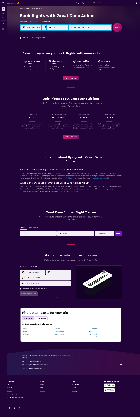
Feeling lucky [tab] (43, 318)
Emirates (93, 331)
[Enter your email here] (49, 283)
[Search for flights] (3, 9)
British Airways (94, 334)
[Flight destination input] (64, 27)
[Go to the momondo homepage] (13, 3)
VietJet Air (61, 337)
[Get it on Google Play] (112, 385)
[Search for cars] (3, 18)
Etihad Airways (62, 331)
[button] (3, 3)
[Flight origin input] (37, 27)
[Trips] (3, 23)
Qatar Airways (62, 334)
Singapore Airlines (96, 337)
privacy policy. (58, 297)
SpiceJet (27, 331)
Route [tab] (26, 227)
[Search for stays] (3, 13)
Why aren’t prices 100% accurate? (74, 368)
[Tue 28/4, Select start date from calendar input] (107, 233)
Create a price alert (106, 67)
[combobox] (26, 21)
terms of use (48, 297)
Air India (60, 328)
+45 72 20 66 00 (71, 178)
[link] (73, 78)
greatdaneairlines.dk (103, 178)
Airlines (30, 8)
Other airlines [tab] (30, 318)
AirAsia (27, 337)
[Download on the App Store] (112, 390)
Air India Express (95, 328)
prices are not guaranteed (65, 355)
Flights (24, 8)
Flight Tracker (78, 173)
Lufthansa (28, 334)
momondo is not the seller (74, 361)
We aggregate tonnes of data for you (74, 364)
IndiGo (27, 328)
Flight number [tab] (35, 227)
